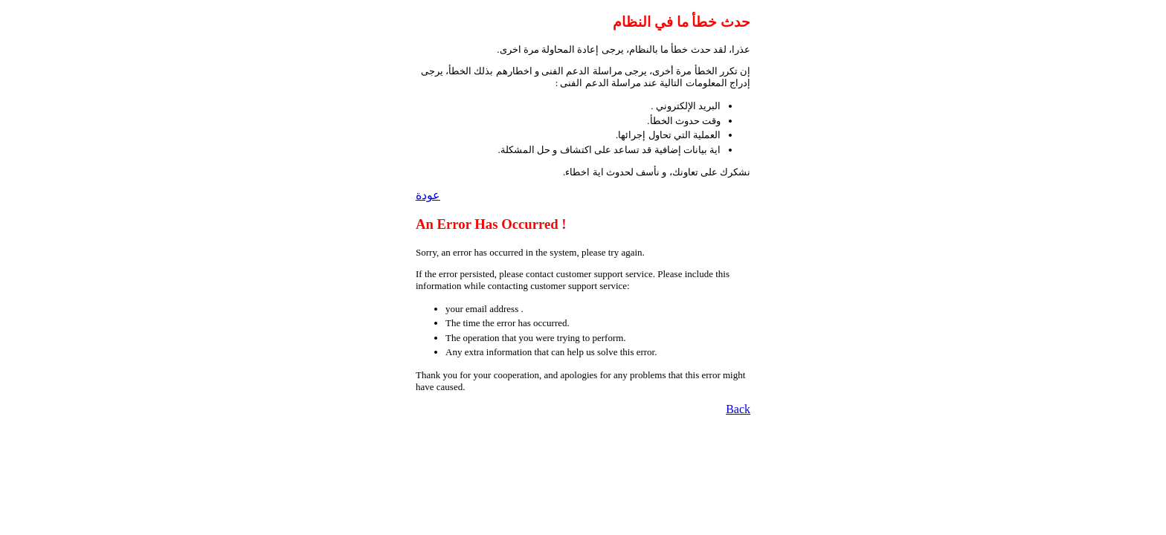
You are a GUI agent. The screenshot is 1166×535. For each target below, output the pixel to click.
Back (738, 409)
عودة (428, 195)
